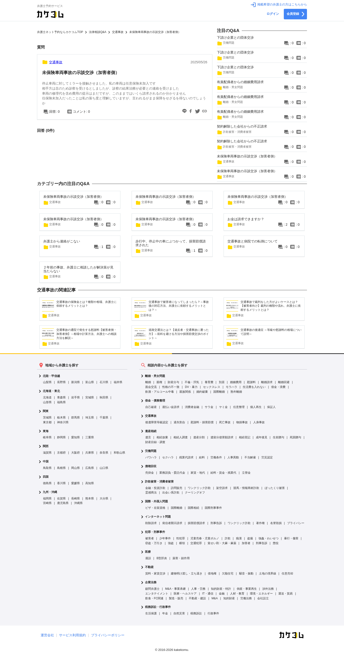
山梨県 (47, 382)
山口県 (104, 468)
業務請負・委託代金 (172, 472)
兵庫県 (89, 452)
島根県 (61, 468)
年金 (165, 613)
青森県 (61, 397)
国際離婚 (219, 391)
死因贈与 (295, 437)
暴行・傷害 (291, 538)
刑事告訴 (216, 523)
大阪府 (75, 452)
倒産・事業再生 (247, 588)
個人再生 (256, 407)
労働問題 (150, 451)
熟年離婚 (236, 391)
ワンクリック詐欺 (199, 488)
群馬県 (75, 417)
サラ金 (209, 407)
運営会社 (47, 635)
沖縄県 (78, 503)
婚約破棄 (202, 391)
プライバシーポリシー (107, 635)
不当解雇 (250, 457)
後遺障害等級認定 (156, 422)
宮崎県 (47, 503)
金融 (222, 593)
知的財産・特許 (221, 588)
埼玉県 (89, 417)
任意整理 (239, 407)
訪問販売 (176, 488)
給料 (202, 457)
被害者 (149, 538)
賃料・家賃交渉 (155, 573)
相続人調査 (180, 437)
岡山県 (75, 468)
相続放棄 (162, 437)
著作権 (260, 523)
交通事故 (150, 416)
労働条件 (216, 457)
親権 (159, 382)
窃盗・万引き (153, 543)
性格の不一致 (170, 387)
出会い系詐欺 (170, 492)
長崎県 (75, 498)
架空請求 (222, 488)
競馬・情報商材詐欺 (246, 488)
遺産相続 (150, 431)
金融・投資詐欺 (155, 488)
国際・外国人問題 (156, 501)
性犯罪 (180, 538)
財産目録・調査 (155, 442)
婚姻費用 (236, 382)
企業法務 (150, 582)
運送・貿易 (285, 593)
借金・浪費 (278, 387)
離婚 (148, 382)
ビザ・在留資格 (155, 507)
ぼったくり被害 (275, 488)
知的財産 (229, 598)
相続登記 (244, 437)
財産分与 (173, 382)
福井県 (118, 382)
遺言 (148, 437)
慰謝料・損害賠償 (202, 422)
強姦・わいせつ (268, 538)
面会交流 (151, 387)
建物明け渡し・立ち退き (186, 573)
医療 (148, 551)
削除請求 (151, 523)
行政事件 (213, 613)
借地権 (212, 573)
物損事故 (242, 422)
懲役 (276, 543)
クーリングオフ (195, 492)
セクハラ (168, 457)
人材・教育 (237, 593)
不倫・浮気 (192, 382)
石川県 (104, 382)
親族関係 (185, 391)
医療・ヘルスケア (185, 593)
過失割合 (179, 422)
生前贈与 (278, 437)
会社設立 (263, 598)
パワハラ (151, 457)
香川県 (61, 483)
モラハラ (231, 387)
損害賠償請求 (196, 523)
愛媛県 (75, 483)
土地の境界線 (267, 573)
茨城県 (47, 417)
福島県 (61, 402)
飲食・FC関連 (154, 598)
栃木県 (61, 417)
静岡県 (61, 437)
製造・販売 (176, 598)
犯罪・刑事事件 (155, 532)
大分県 (104, 498)
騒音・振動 (246, 573)
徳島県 (47, 483)
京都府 (61, 452)
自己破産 (151, 407)
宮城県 (89, 397)
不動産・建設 (197, 598)
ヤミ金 (223, 407)
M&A (214, 598)
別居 (222, 382)
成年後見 (261, 437)
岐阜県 (47, 437)
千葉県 (104, 417)
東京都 (47, 422)
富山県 (89, 382)
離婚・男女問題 (155, 376)
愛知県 (75, 437)
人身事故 (259, 422)
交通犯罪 (196, 543)
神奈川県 (63, 422)
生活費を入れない (254, 387)
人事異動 (233, 457)
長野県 (61, 382)
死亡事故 (225, 422)
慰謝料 (251, 382)
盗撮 (250, 538)
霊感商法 (151, 492)
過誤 (148, 558)
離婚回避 (284, 382)
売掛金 (149, 472)
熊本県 (89, 498)
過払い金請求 (170, 407)
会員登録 (295, 14)
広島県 (89, 468)
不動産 (149, 567)
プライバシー (295, 523)
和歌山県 (119, 452)
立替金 (246, 472)
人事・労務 (198, 588)
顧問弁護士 (152, 588)
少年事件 (165, 538)
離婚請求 (267, 382)
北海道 (47, 397)
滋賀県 (47, 452)
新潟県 (75, 382)
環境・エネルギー (261, 593)
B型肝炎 (161, 558)
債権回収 (150, 466)
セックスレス (211, 387)
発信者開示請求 (172, 523)
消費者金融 (192, 407)
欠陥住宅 (227, 573)
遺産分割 (199, 437)
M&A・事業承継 (175, 588)
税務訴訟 (196, 613)
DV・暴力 (191, 387)
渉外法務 (268, 588)
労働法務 (246, 598)
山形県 (47, 402)
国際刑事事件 (213, 507)
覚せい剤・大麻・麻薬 (222, 543)
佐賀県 (61, 498)
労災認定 (267, 457)
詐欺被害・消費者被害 (159, 481)
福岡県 (47, 498)
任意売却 (287, 573)
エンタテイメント (156, 593)
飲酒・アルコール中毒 (159, 391)
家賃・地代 (198, 472)
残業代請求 (186, 457)
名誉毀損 (276, 523)
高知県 (89, 483)
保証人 (271, 407)
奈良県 (104, 452)
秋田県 (104, 397)
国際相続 (193, 507)
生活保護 (151, 613)
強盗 (171, 543)
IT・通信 (207, 593)
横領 (182, 543)
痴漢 (239, 538)
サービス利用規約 (72, 635)
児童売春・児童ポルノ (204, 538)
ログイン (273, 14)
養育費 (209, 382)
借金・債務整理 (155, 400)
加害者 (246, 543)
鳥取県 (47, 468)
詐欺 (228, 538)
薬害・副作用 (181, 558)
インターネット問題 (158, 516)
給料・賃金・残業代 (223, 472)
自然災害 (179, 613)
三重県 (89, 437)
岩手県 (75, 397)
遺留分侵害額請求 (221, 437)
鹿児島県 (63, 503)
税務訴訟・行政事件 (158, 607)
